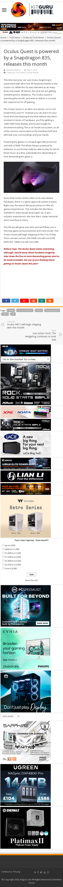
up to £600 (10, 545)
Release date (52, 310)
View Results (31, 580)
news (11, 310)
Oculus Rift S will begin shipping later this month (24, 324)
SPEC (5, 314)
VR (13, 314)
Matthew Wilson (14, 70)
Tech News (14, 37)
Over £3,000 (11, 568)
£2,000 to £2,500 (13, 560)
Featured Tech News (33, 37)
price (39, 310)
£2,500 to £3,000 (13, 564)
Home (3, 37)
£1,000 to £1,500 (13, 553)
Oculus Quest (25, 310)
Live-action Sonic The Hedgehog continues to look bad (39, 335)
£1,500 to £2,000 (13, 556)
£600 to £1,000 (12, 549)
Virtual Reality (32, 72)
